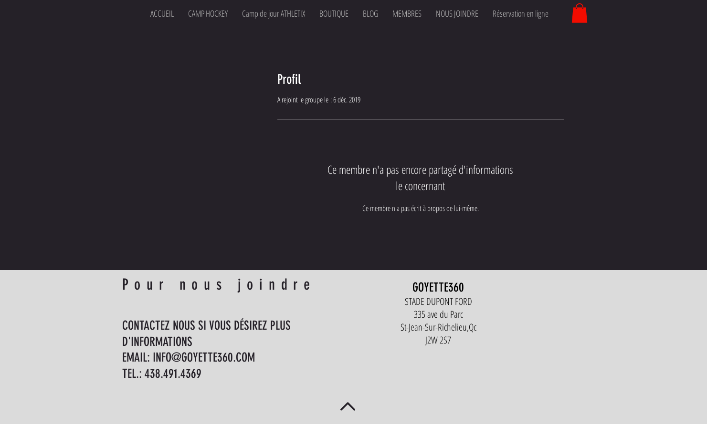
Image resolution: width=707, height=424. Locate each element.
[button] (579, 13)
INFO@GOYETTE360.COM (204, 357)
